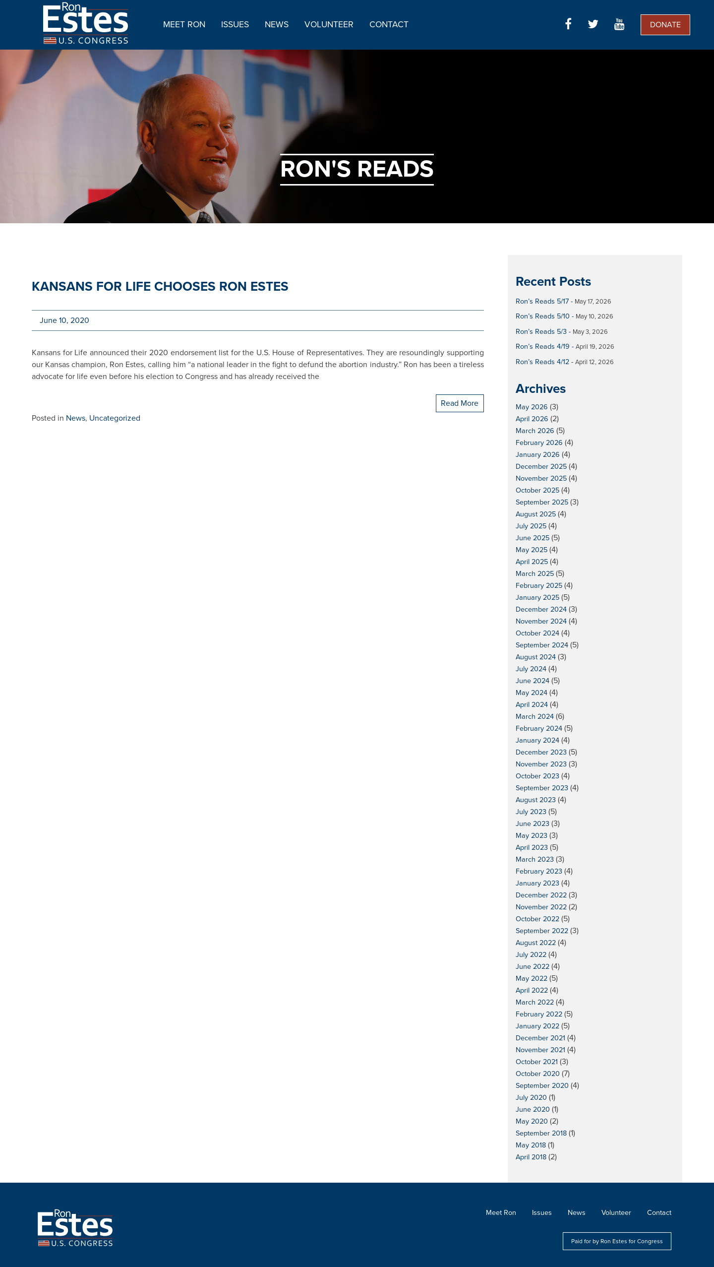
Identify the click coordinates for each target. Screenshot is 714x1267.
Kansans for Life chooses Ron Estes (160, 286)
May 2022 (531, 978)
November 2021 (540, 1050)
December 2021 (540, 1038)
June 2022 (532, 966)
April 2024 (532, 704)
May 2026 (532, 407)
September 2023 (542, 788)
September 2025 (542, 502)
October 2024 (537, 633)
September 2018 (541, 1133)
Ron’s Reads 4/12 (542, 362)
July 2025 (531, 526)
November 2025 (541, 478)
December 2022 (541, 895)
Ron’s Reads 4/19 (543, 346)
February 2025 (539, 585)
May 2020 (532, 1121)
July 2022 (531, 954)
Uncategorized (114, 418)
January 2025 (537, 597)
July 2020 (531, 1097)
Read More (459, 403)
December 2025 (541, 466)
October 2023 (537, 776)
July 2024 (531, 669)
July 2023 (531, 812)
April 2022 (532, 990)
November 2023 (541, 764)
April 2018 (531, 1157)
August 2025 (536, 514)
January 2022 (537, 1026)
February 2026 (539, 443)
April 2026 (532, 419)
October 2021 (537, 1062)
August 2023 (536, 800)
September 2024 (542, 645)
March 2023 (535, 859)
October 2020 (538, 1074)
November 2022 (541, 907)
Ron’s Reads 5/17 (542, 301)
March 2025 (535, 574)
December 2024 (541, 609)
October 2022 (537, 919)
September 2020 (542, 1085)
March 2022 (535, 1002)
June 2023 (532, 824)
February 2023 (539, 871)
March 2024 (535, 716)
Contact (389, 24)
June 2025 (532, 538)
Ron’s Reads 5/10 (543, 316)
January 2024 (537, 740)
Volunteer (329, 24)
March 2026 (535, 431)
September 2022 (542, 931)
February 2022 (539, 1014)
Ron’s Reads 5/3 (541, 331)
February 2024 (539, 728)
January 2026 (538, 454)
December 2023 (541, 752)
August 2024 (536, 657)
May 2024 (531, 693)
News (277, 24)
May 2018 (531, 1145)
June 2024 (532, 681)
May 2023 (531, 835)
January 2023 (537, 883)
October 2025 (537, 490)
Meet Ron (184, 24)
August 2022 (536, 943)
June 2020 (533, 1109)
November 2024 (541, 621)
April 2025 (532, 562)
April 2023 (532, 847)
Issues (235, 24)
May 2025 (531, 550)
